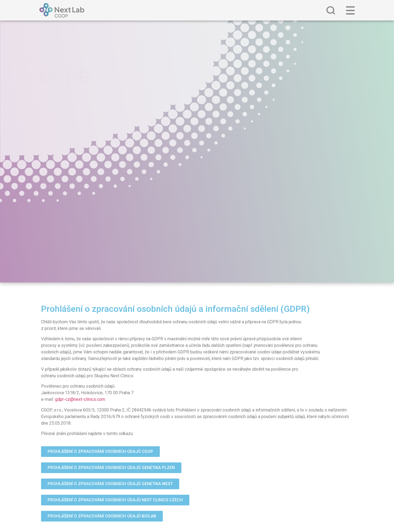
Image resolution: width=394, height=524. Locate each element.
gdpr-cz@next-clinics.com (80, 399)
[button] (100, 451)
